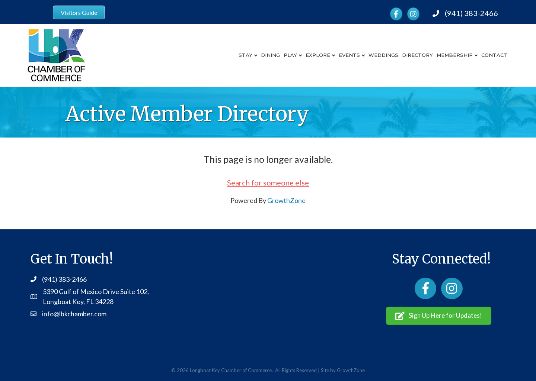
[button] (438, 316)
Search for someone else (268, 182)
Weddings (383, 55)
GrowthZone (286, 200)
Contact (494, 55)
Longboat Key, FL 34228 (78, 301)
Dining (270, 55)
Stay (245, 55)
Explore (318, 55)
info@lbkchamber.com (74, 314)
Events (349, 55)
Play (290, 55)
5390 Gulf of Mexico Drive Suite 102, (96, 291)
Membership (455, 55)
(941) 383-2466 (471, 13)
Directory (417, 55)
